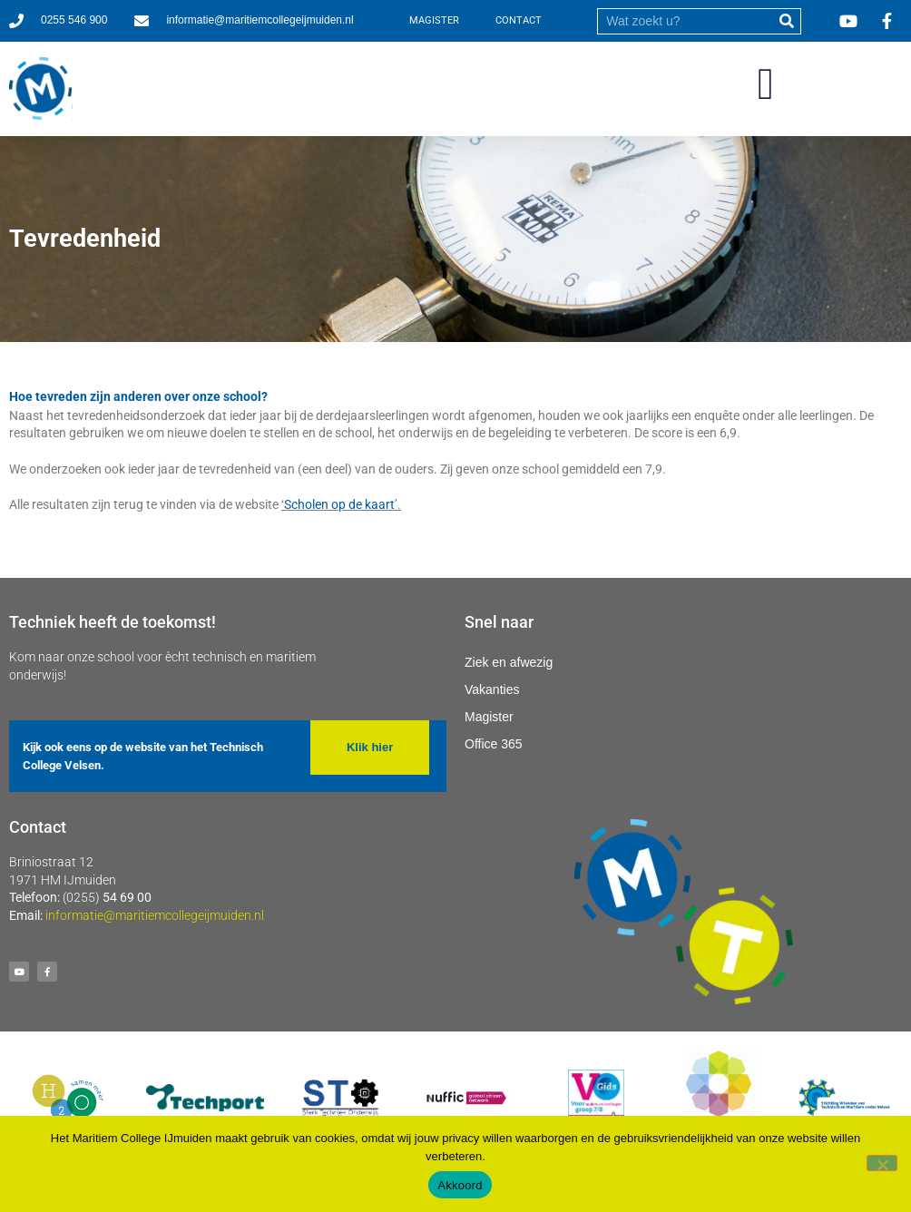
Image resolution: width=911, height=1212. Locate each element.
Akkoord (459, 1185)
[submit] (787, 21)
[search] (686, 21)
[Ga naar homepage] (41, 89)
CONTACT (518, 20)
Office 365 (494, 744)
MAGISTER (434, 20)
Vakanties (492, 689)
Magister (489, 716)
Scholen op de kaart (339, 504)
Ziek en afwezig (509, 662)
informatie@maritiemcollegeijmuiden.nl (154, 915)
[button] (766, 84)
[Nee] (882, 1163)
